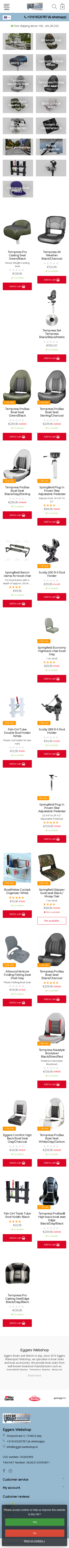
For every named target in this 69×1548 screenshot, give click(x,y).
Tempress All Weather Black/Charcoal (51, 255)
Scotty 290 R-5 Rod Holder (52, 574)
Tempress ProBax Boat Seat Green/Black (17, 412)
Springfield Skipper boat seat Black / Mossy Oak (52, 893)
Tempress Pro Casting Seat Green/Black (17, 255)
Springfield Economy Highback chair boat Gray (52, 651)
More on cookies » (34, 1540)
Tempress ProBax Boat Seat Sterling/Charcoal (52, 412)
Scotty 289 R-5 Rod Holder (52, 731)
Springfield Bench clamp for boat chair (17, 574)
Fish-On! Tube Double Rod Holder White (17, 733)
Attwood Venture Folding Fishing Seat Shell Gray (17, 975)
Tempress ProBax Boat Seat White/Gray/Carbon (52, 1138)
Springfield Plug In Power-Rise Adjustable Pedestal (51, 491)
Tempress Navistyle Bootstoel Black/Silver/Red (52, 1053)
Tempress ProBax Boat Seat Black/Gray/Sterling (17, 491)
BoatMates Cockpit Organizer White (17, 891)
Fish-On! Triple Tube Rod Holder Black (17, 1215)
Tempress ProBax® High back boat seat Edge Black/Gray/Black (52, 1218)
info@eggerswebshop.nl (22, 1447)
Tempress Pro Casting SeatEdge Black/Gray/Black (17, 1299)
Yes (35, 1522)
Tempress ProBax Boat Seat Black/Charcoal (52, 975)
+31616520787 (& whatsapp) (46, 17)
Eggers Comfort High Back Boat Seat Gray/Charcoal (17, 1138)
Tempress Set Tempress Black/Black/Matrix (52, 334)
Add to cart (17, 286)
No (34, 1533)
